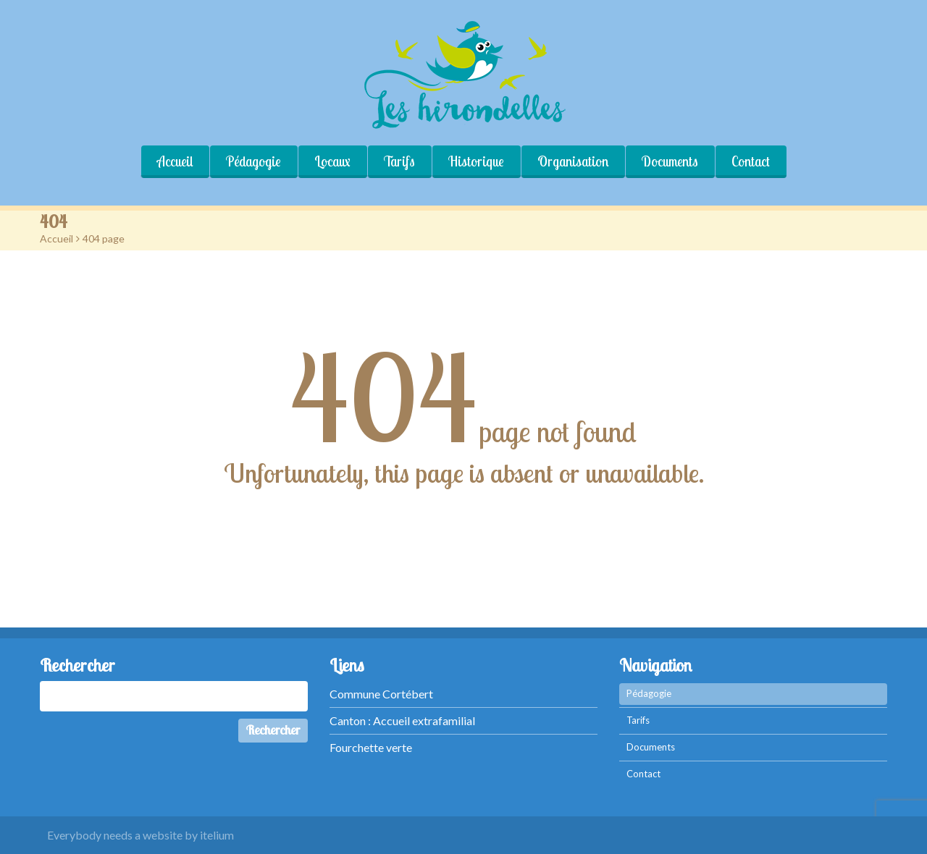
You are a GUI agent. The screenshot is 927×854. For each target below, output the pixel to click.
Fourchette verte (371, 747)
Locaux (332, 161)
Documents (670, 161)
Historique (476, 161)
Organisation (572, 161)
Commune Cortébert (381, 694)
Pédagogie (253, 161)
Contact (750, 161)
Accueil (175, 161)
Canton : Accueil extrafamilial (402, 720)
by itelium (209, 835)
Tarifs (399, 161)
